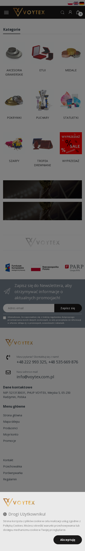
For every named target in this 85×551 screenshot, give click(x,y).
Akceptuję (67, 540)
